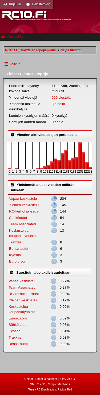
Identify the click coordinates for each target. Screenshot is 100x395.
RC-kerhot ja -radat (24, 211)
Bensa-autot (18, 249)
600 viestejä (61, 97)
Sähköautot (18, 218)
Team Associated (22, 224)
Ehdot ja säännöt (46, 378)
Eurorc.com (18, 261)
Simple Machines (59, 384)
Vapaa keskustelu (23, 199)
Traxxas (15, 242)
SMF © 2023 (38, 384)
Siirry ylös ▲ (67, 378)
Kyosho (15, 255)
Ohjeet (28, 378)
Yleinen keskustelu (24, 205)
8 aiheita (58, 104)
